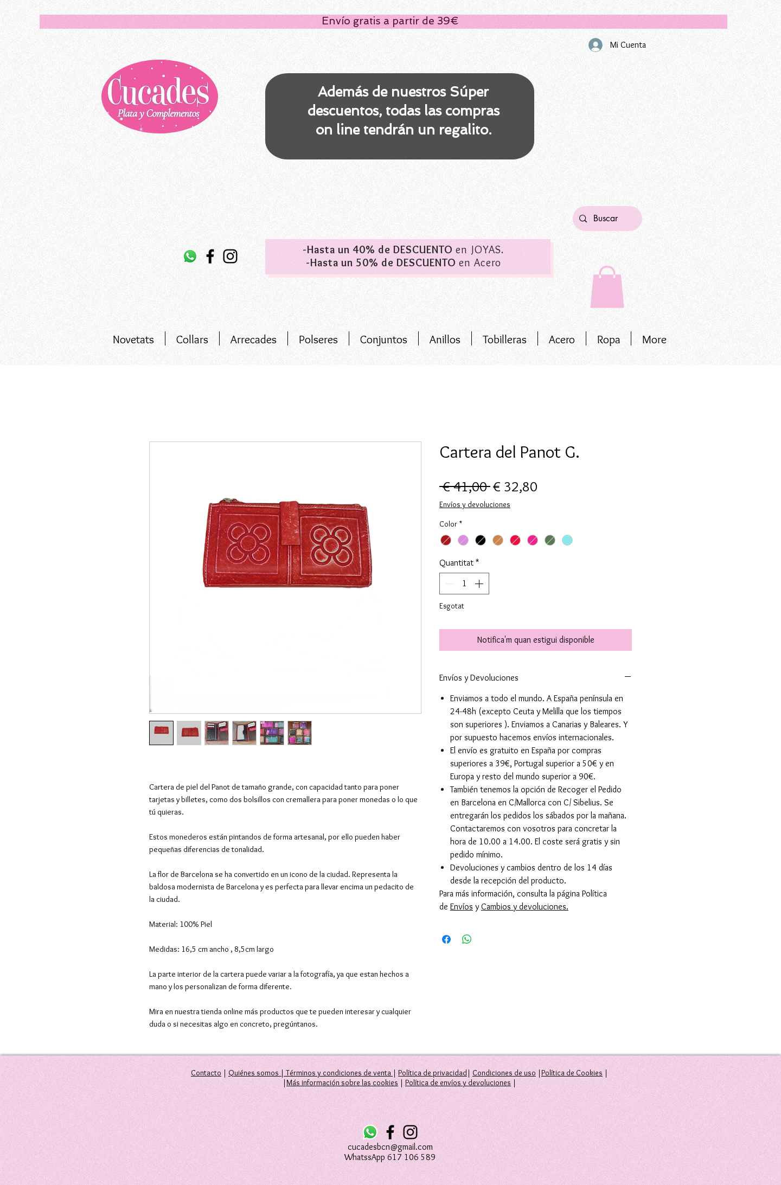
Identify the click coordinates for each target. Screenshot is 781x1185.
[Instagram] (230, 256)
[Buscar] (606, 218)
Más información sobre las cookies (342, 1082)
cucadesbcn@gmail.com (390, 1147)
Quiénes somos (253, 1073)
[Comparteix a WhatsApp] (466, 939)
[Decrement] (448, 583)
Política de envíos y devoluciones (458, 1082)
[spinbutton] (464, 583)
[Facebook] (210, 256)
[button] (607, 287)
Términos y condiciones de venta (338, 1073)
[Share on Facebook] (446, 939)
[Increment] (480, 583)
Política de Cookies (572, 1073)
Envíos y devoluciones (474, 504)
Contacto (206, 1073)
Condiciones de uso (504, 1073)
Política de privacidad (432, 1073)
